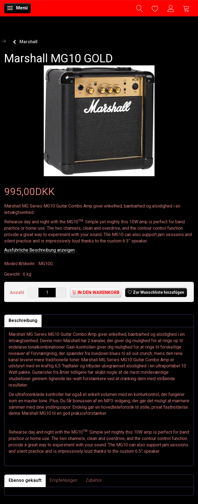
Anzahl (17, 292)
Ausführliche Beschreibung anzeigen (39, 250)
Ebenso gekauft (25, 480)
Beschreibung (23, 320)
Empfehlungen (63, 480)
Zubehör (94, 480)
